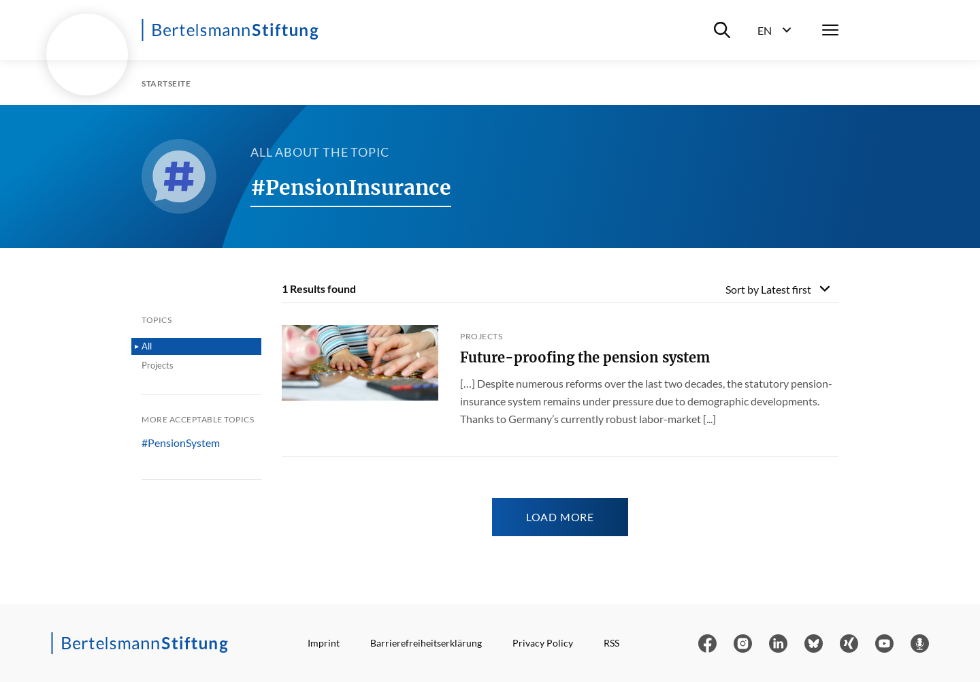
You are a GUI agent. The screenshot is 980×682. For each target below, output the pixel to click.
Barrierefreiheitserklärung (426, 643)
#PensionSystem (181, 442)
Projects (158, 365)
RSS (611, 643)
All (147, 346)
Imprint (324, 643)
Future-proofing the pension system (585, 357)
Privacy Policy (542, 643)
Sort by (768, 289)
